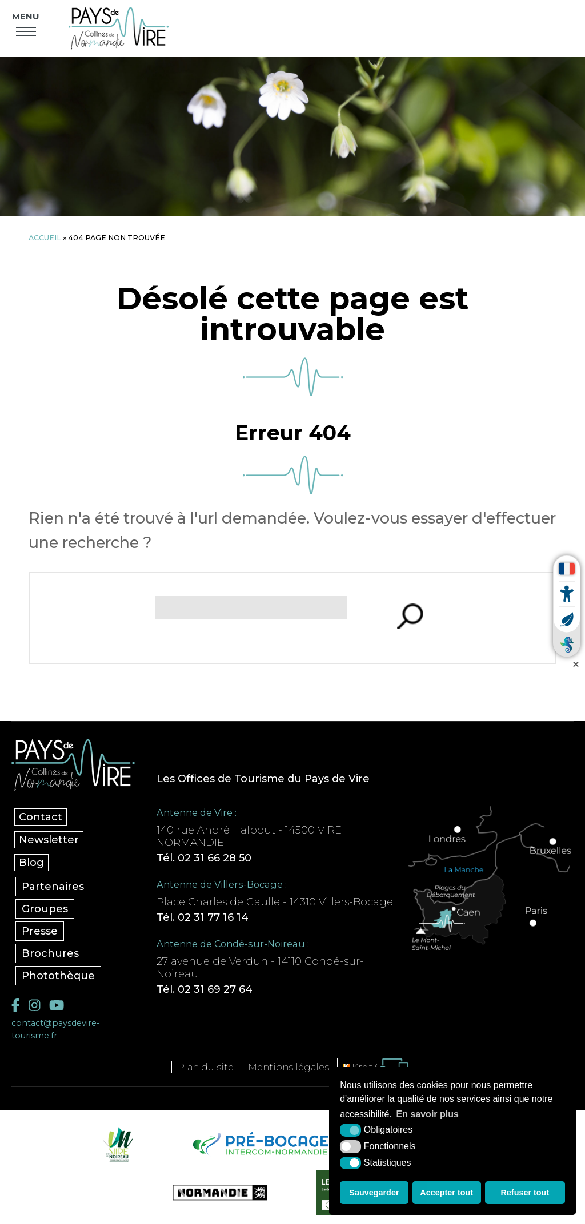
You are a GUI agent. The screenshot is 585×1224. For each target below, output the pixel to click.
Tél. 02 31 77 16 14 (203, 917)
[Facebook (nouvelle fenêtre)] (15, 1005)
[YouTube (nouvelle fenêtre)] (56, 1005)
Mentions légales (288, 1067)
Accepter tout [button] (446, 1192)
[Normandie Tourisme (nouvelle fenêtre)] (212, 1192)
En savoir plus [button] (427, 1114)
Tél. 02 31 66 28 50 (204, 858)
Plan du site (206, 1067)
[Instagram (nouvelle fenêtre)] (34, 1005)
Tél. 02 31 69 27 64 (205, 989)
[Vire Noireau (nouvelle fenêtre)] (116, 1144)
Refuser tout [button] (524, 1192)
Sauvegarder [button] (374, 1192)
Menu (25, 16)
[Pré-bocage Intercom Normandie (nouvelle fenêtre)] (259, 1144)
